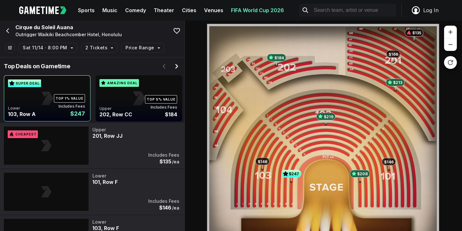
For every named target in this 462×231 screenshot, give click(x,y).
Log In (425, 10)
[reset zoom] (450, 62)
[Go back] (7, 31)
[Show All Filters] (10, 48)
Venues (213, 10)
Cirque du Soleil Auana (44, 27)
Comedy (135, 10)
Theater (164, 10)
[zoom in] (450, 32)
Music (109, 10)
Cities (189, 10)
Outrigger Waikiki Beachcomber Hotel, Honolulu (68, 34)
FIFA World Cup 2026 (257, 10)
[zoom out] (450, 44)
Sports (86, 10)
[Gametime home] (46, 10)
